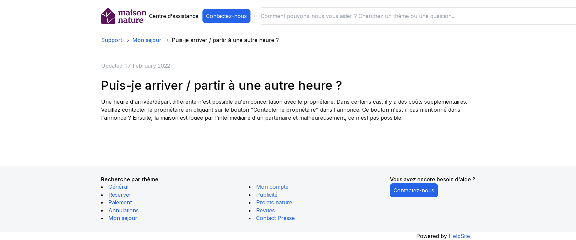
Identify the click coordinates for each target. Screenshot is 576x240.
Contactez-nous (226, 16)
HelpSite (459, 236)
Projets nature (274, 202)
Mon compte (272, 186)
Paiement (120, 202)
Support (111, 40)
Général (118, 186)
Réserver (119, 194)
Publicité (266, 194)
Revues (265, 210)
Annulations (123, 210)
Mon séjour (146, 40)
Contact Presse (275, 218)
